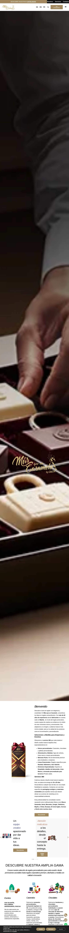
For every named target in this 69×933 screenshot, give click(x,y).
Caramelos (30, 898)
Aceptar (41, 929)
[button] (65, 6)
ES (37, 7)
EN (41, 7)
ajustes (15, 931)
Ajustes (61, 929)
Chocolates (52, 898)
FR (44, 7)
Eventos (7, 898)
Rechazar (50, 929)
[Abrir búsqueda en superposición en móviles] (48, 7)
